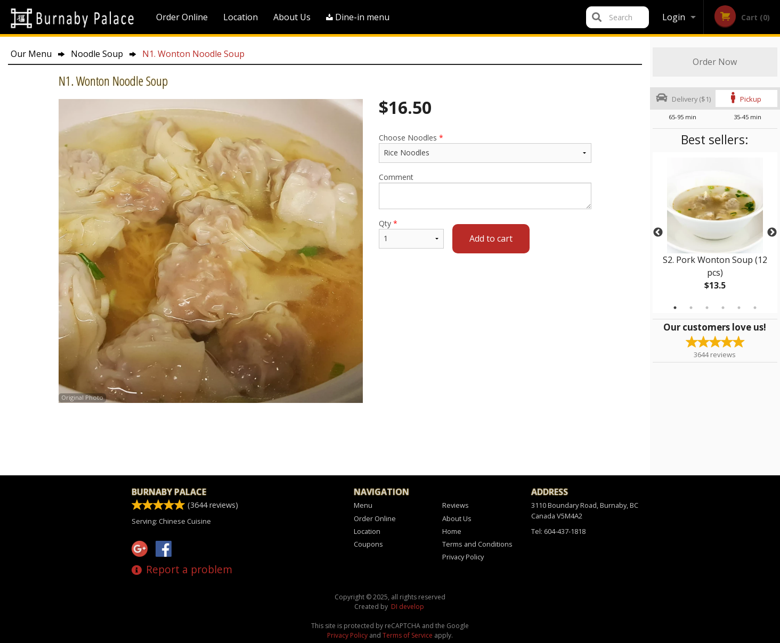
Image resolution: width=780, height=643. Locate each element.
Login (673, 17)
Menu (363, 505)
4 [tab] (723, 307)
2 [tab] (691, 307)
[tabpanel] (715, 232)
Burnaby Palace (169, 492)
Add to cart (491, 238)
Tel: (558, 531)
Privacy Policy (463, 557)
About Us (292, 17)
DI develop (407, 606)
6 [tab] (755, 307)
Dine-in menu (357, 17)
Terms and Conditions (477, 544)
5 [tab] (739, 307)
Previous (658, 232)
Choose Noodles (485, 148)
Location (240, 17)
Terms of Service (408, 635)
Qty (411, 233)
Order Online (182, 17)
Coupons (368, 544)
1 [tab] (675, 307)
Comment (485, 190)
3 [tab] (707, 307)
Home (451, 531)
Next (772, 232)
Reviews (455, 505)
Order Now (715, 62)
